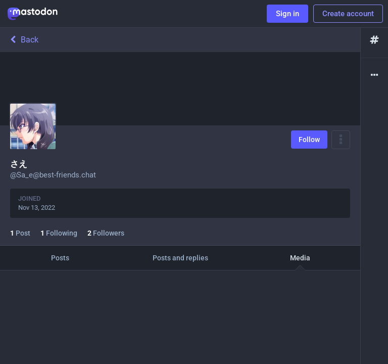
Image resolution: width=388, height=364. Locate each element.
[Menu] (340, 139)
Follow (309, 139)
